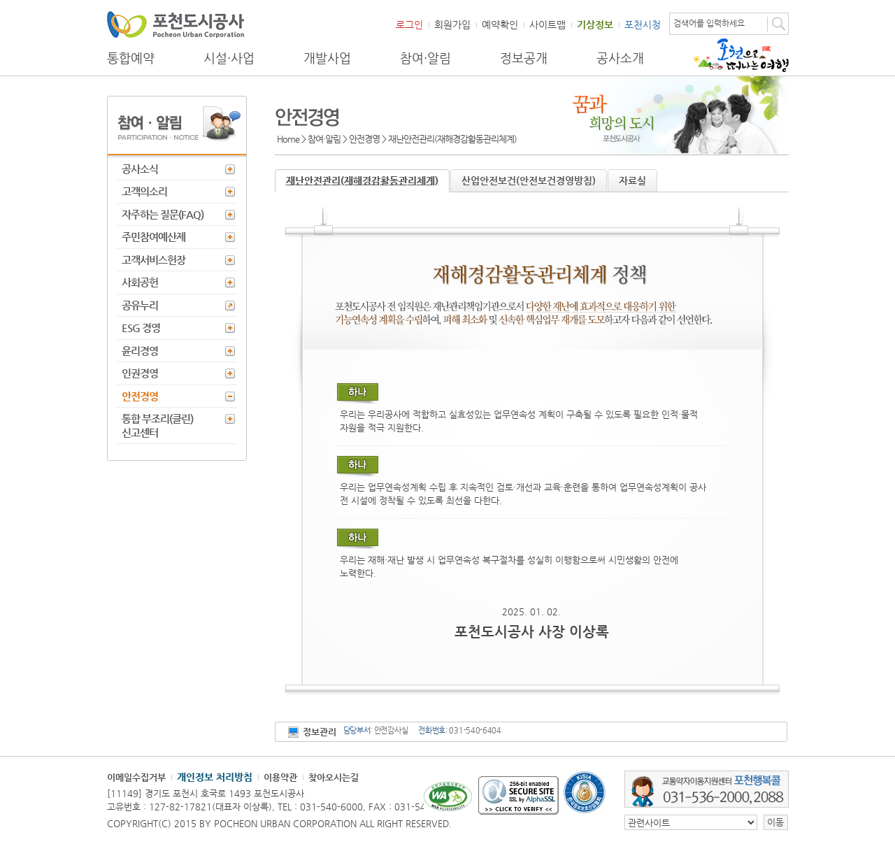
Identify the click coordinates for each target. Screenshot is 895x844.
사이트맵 (547, 24)
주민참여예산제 (153, 237)
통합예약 (131, 58)
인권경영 (140, 373)
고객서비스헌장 (153, 260)
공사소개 (620, 58)
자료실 (632, 180)
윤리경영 (140, 351)
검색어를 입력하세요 (709, 23)
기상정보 (595, 24)
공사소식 (140, 169)
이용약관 (280, 777)
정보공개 (523, 58)
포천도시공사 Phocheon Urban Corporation (175, 24)
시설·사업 (229, 58)
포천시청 (642, 24)
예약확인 (500, 24)
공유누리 (140, 305)
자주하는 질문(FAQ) (162, 214)
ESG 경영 (141, 328)
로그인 (409, 24)
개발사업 (327, 58)
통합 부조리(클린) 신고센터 (157, 425)
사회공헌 (140, 282)
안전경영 (140, 396)
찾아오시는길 (333, 777)
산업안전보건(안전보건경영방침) (528, 180)
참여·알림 (425, 58)
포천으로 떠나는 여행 (741, 55)
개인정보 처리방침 (214, 776)
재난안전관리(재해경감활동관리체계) (362, 180)
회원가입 (452, 24)
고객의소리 (144, 191)
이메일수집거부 (136, 777)
